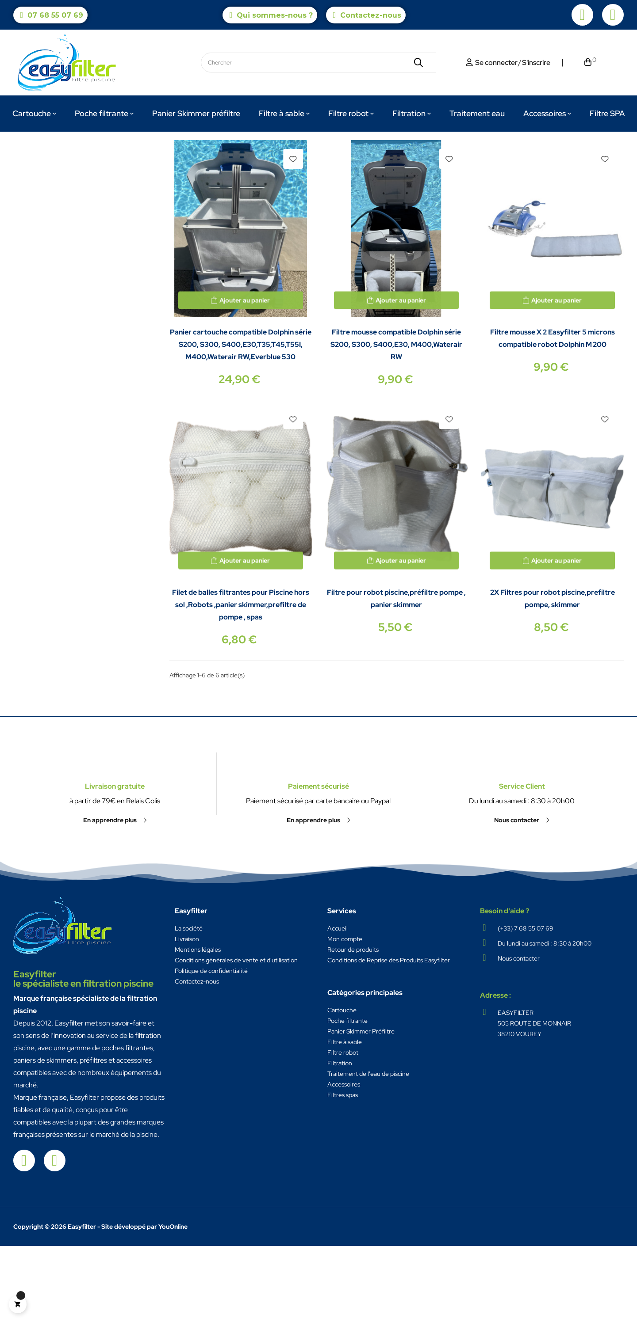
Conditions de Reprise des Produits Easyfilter (388, 1036)
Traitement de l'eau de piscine (368, 1150)
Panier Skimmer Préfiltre (361, 1107)
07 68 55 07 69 (55, 15)
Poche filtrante (347, 1097)
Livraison (187, 1015)
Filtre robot (342, 1128)
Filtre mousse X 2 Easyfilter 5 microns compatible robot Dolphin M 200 (552, 414)
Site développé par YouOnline (144, 1303)
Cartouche (342, 1086)
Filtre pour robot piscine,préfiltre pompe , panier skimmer (396, 674)
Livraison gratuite (115, 890)
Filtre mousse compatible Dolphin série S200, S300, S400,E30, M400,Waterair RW (396, 420)
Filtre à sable (344, 1118)
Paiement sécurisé (318, 833)
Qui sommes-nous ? (275, 15)
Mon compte (344, 1015)
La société (189, 1004)
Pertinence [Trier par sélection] (579, 193)
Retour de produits (353, 1025)
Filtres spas (342, 1171)
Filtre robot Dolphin (50, 166)
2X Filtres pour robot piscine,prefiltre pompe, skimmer (552, 674)
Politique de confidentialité (211, 1047)
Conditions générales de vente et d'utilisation (236, 1036)
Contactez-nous (370, 15)
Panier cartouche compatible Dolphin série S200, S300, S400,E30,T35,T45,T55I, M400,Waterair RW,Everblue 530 (240, 420)
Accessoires (343, 1160)
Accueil (337, 1004)
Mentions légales (198, 1025)
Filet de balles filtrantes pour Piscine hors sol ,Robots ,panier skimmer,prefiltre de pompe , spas (240, 681)
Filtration (339, 1139)
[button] (115, 924)
